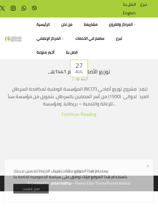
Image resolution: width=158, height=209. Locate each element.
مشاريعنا (90, 24)
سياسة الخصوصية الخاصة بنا (37, 190)
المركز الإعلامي (50, 38)
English (129, 13)
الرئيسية (43, 24)
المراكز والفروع (122, 24)
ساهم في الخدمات (89, 38)
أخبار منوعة (45, 52)
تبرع (143, 4)
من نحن (66, 24)
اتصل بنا (129, 4)
